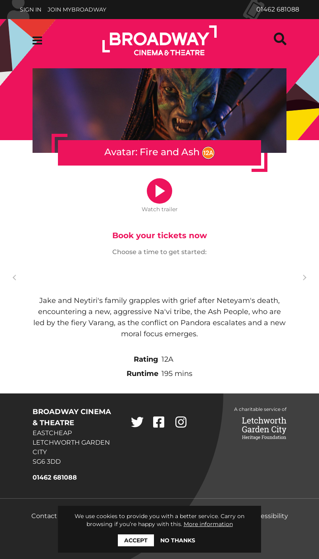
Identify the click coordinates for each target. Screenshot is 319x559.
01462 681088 (277, 9)
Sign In (30, 9)
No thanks (177, 540)
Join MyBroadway (77, 9)
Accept (136, 540)
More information (208, 524)
